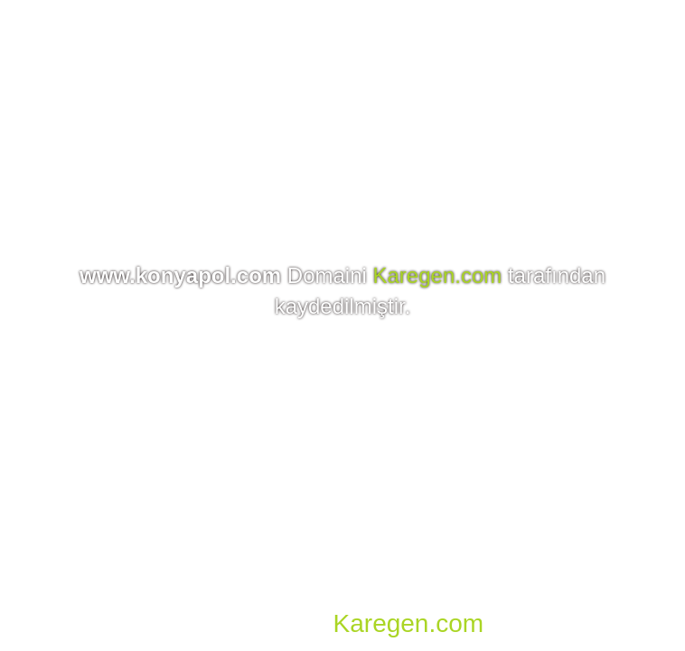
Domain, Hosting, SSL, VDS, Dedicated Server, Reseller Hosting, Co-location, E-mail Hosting (338, 596)
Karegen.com (437, 275)
